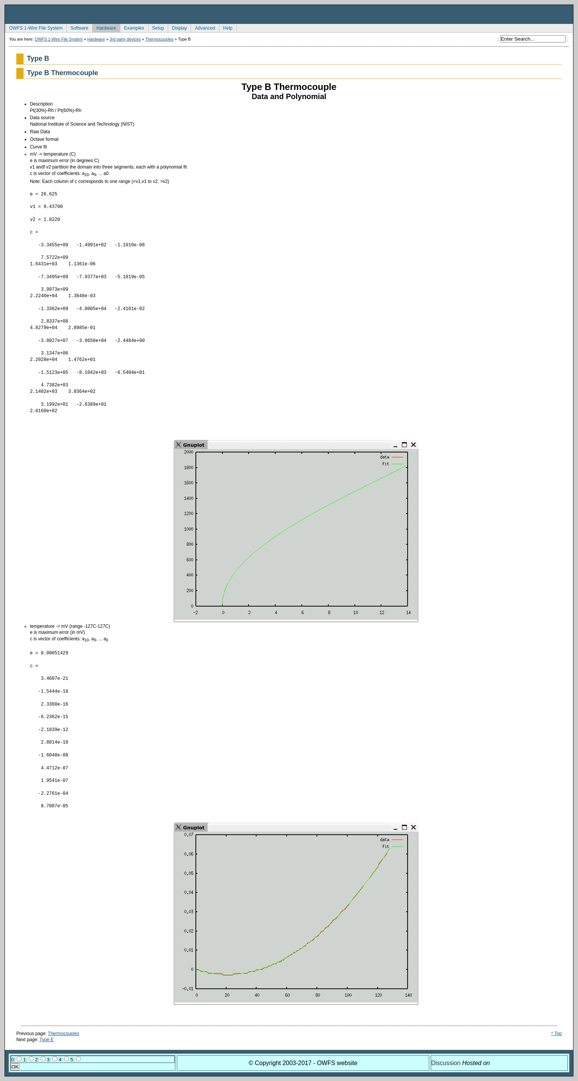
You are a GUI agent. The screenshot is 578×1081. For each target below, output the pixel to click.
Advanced (203, 27)
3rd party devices (125, 39)
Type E (46, 1039)
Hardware (104, 27)
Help (226, 27)
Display (177, 27)
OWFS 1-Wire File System (34, 27)
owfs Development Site (289, 14)
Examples (132, 27)
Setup (156, 27)
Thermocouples (159, 39)
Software (77, 27)
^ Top (556, 1033)
